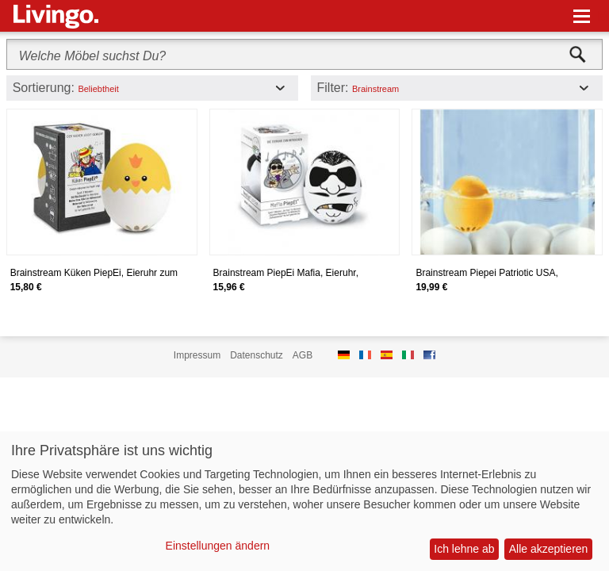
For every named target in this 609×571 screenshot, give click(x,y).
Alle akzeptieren (548, 548)
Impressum (197, 355)
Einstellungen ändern (218, 545)
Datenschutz (256, 355)
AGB (302, 355)
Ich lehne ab (464, 548)
